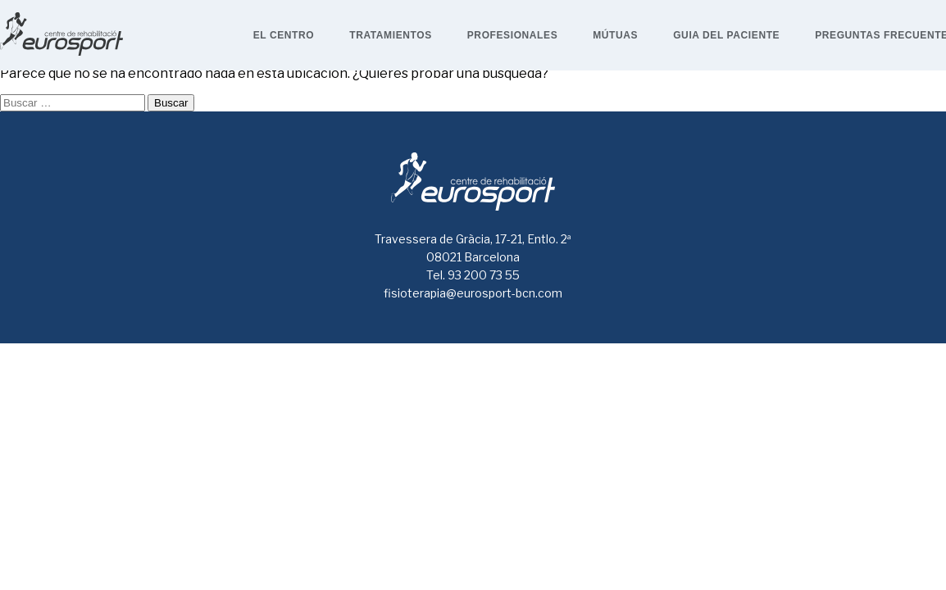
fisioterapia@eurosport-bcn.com (473, 293)
